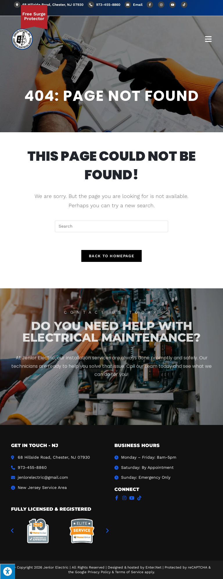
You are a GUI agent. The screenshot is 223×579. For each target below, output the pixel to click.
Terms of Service (129, 572)
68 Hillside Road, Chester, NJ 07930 (49, 5)
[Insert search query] (111, 226)
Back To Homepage (111, 256)
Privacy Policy (99, 572)
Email (138, 5)
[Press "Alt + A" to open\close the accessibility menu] (7, 571)
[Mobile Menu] (208, 39)
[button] (12, 531)
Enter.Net (153, 567)
